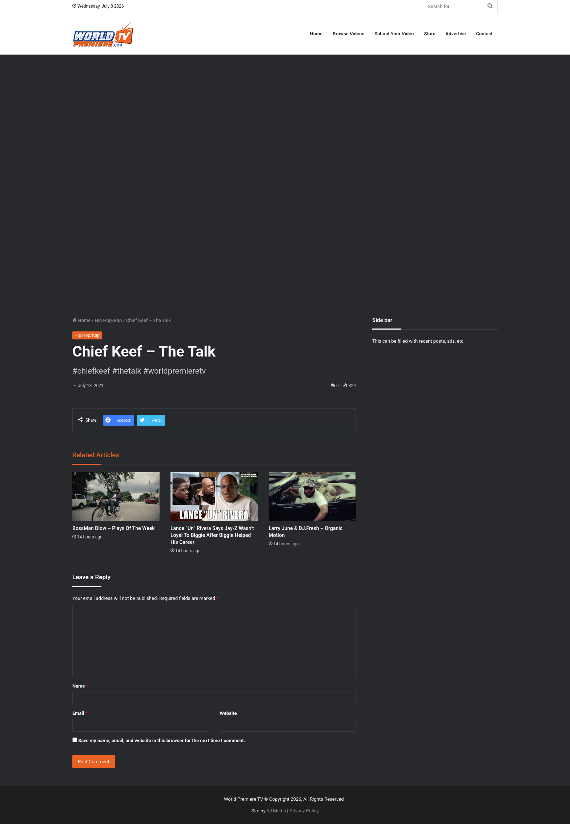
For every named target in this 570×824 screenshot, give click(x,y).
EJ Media (276, 810)
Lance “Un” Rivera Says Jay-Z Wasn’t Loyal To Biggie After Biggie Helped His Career (212, 535)
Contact (484, 33)
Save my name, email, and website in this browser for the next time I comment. (161, 740)
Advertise (456, 33)
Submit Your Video (394, 33)
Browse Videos (348, 33)
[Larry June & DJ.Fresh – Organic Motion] (312, 496)
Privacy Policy (304, 810)
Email (80, 713)
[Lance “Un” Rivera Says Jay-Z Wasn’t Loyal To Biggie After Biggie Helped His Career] (214, 496)
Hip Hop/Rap (108, 320)
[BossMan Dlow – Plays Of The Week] (116, 496)
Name (80, 686)
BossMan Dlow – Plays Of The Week (113, 528)
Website (228, 713)
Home (316, 33)
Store (429, 33)
